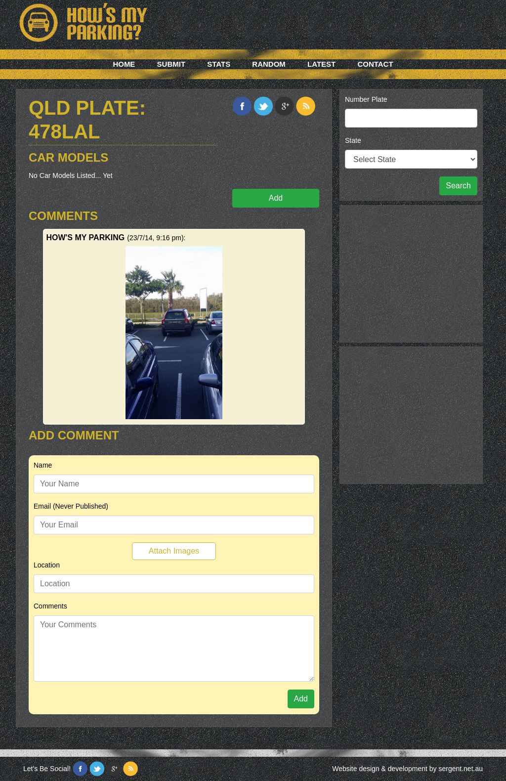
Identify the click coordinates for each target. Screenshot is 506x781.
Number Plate (366, 99)
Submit (171, 64)
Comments (50, 606)
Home (124, 64)
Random (269, 64)
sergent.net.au (460, 769)
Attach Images (174, 551)
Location (47, 565)
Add (276, 198)
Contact (375, 64)
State (353, 140)
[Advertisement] (411, 272)
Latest (321, 64)
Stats (218, 64)
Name (43, 465)
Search (458, 185)
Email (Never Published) (71, 506)
